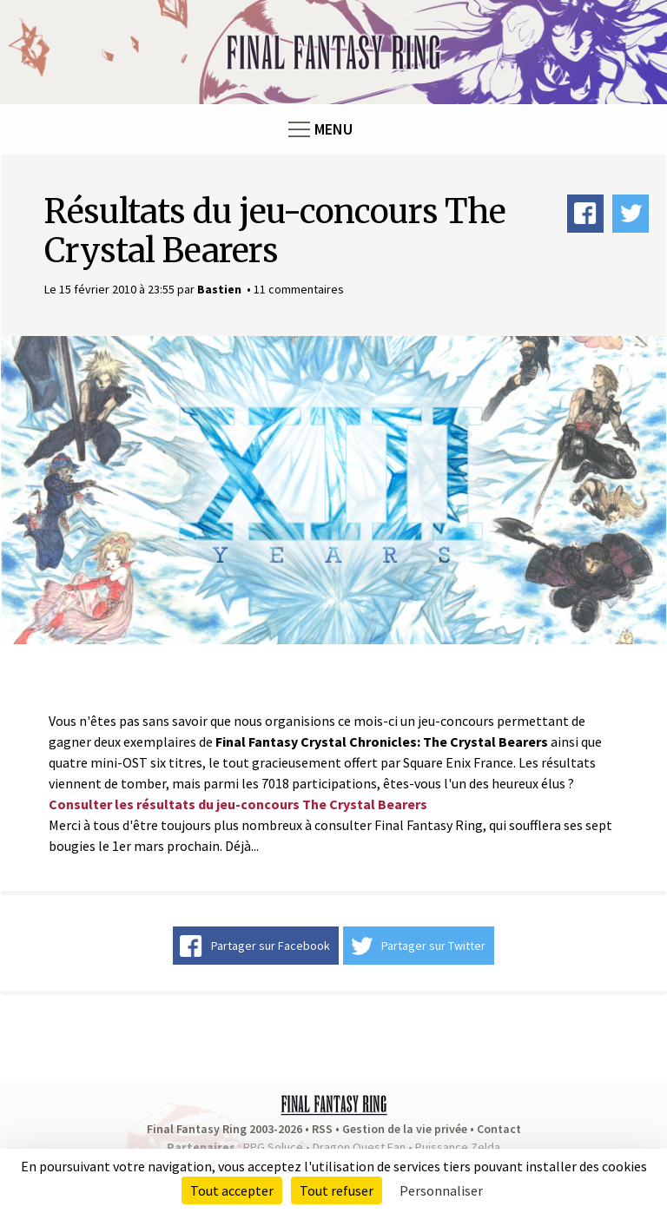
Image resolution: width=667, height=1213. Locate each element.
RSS (322, 1129)
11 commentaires (299, 289)
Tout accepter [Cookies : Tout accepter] (232, 1190)
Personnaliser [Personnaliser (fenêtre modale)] (441, 1190)
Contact (499, 1129)
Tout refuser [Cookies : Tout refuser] (336, 1190)
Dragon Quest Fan (359, 1147)
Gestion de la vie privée (404, 1129)
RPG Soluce (273, 1147)
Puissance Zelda (457, 1147)
